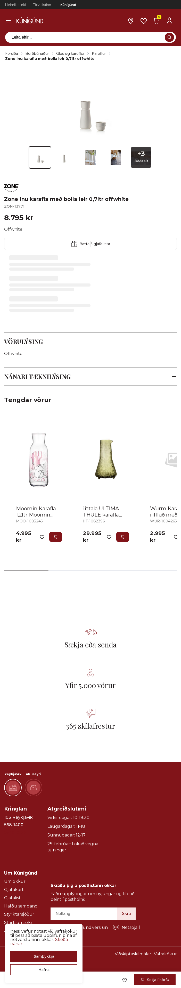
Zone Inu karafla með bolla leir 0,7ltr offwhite (50, 58)
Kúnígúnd (68, 4)
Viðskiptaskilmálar (133, 953)
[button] (43, 956)
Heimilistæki (15, 4)
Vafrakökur (165, 953)
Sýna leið (15, 832)
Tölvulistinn (42, 4)
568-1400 (13, 825)
